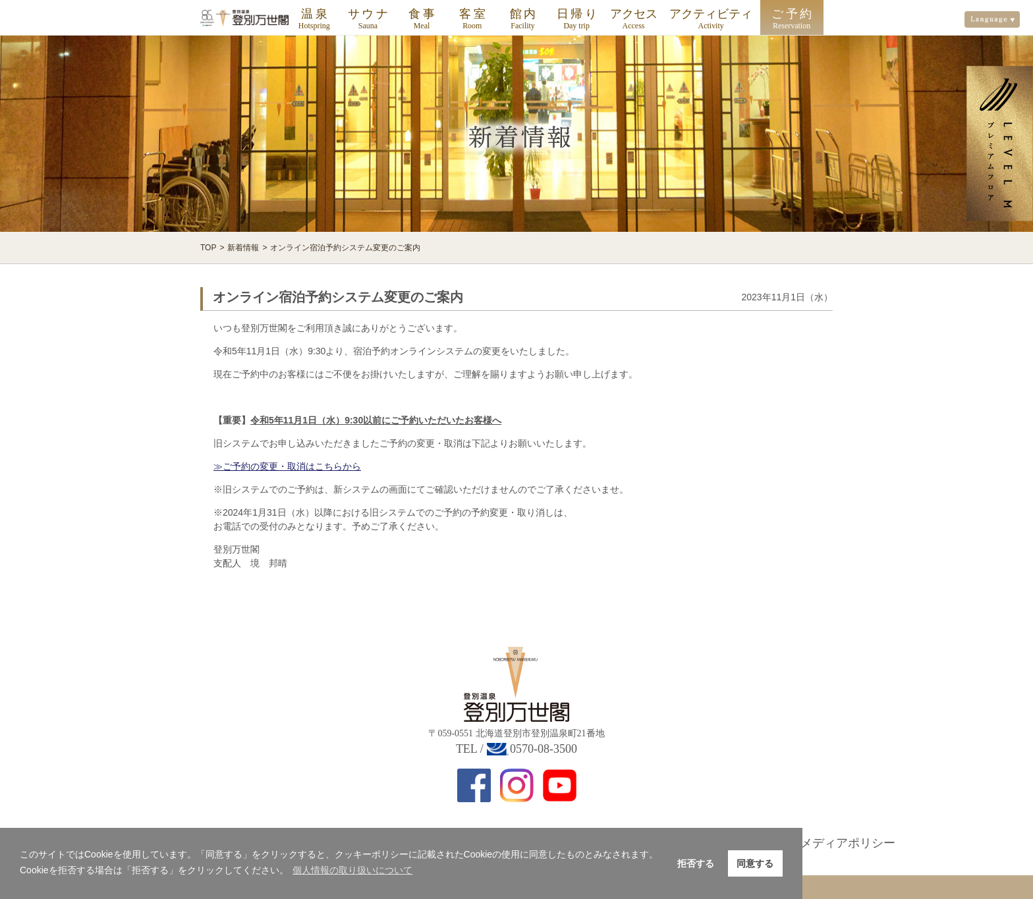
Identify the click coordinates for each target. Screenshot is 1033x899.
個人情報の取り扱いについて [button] (352, 870)
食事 (422, 13)
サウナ (369, 13)
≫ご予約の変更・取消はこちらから (287, 466)
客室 (473, 13)
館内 (524, 13)
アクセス (633, 13)
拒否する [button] (695, 863)
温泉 (315, 13)
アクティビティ (710, 13)
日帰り (578, 13)
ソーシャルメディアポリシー (818, 843)
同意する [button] (755, 863)
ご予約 (792, 13)
